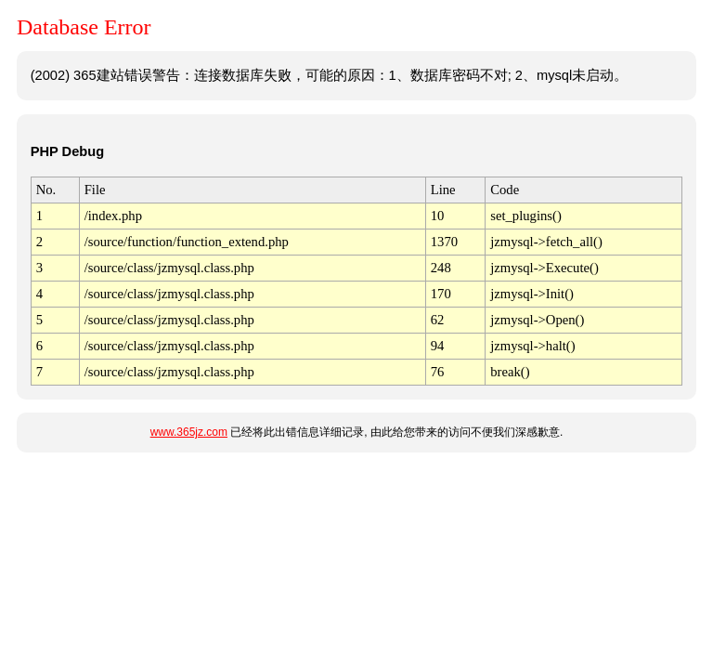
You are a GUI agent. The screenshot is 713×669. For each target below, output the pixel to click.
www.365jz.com (188, 432)
